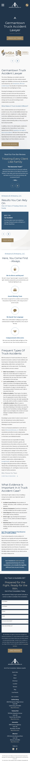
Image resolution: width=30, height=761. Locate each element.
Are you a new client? (7, 621)
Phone (3, 611)
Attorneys (15, 681)
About (14, 678)
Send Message (15, 650)
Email (3, 616)
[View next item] (18, 61)
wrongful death (5, 461)
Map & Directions (15, 707)
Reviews (15, 686)
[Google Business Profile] (13, 749)
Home (15, 675)
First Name (4, 601)
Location (15, 683)
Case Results (15, 692)
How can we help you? (7, 626)
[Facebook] (17, 749)
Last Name (4, 606)
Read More (7, 240)
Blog (15, 689)
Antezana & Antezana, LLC (12, 430)
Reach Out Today (15, 38)
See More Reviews (10, 144)
